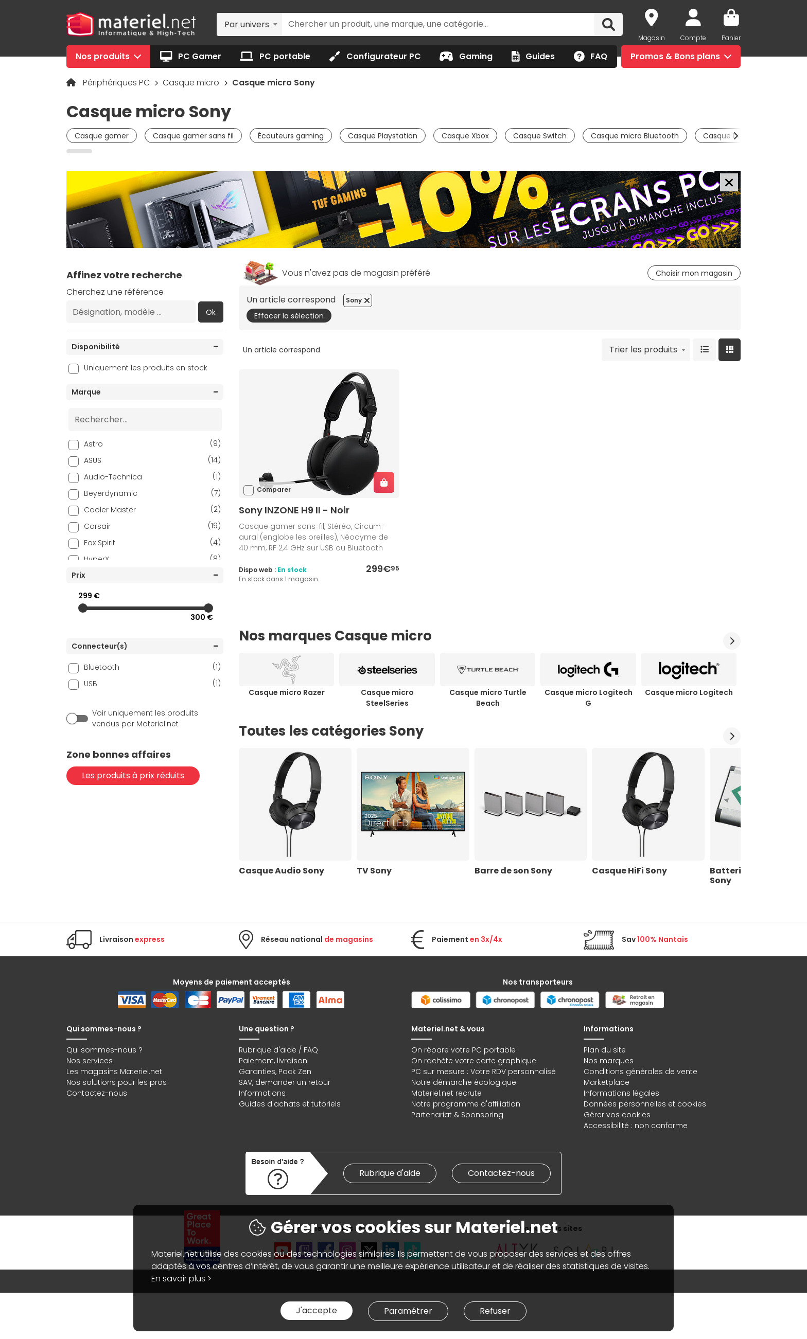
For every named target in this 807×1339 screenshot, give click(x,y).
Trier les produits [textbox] (643, 349)
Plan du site (605, 1050)
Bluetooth (152, 667)
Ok (211, 312)
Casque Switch (540, 136)
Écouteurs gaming (291, 136)
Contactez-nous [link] (501, 1173)
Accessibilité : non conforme (636, 1125)
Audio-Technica (152, 476)
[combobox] (249, 24)
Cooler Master (152, 509)
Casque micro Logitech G (589, 697)
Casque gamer (102, 136)
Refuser (495, 1311)
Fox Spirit (152, 542)
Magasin (651, 37)
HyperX (152, 559)
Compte (693, 37)
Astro (152, 443)
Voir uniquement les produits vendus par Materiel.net (145, 718)
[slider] (82, 608)
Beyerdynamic (152, 493)
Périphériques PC (117, 82)
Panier (731, 37)
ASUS (152, 460)
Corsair (152, 526)
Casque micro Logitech (689, 692)
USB (152, 683)
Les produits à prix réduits (133, 775)
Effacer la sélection (289, 316)
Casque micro (192, 82)
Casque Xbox (465, 136)
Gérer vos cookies (617, 1115)
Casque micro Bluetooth (635, 136)
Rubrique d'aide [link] (389, 1173)
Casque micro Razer (287, 692)
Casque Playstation (382, 136)
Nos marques (609, 1061)
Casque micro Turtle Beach (488, 697)
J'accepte (316, 1310)
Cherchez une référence (115, 292)
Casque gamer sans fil (193, 136)
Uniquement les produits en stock (145, 368)
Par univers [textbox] (246, 24)
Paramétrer (408, 1311)
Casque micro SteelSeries (387, 697)
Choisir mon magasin (694, 273)
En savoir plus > (181, 1278)
